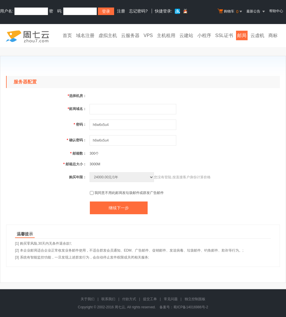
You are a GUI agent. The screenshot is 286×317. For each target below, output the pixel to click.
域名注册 (85, 35)
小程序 (204, 35)
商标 (273, 35)
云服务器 (130, 35)
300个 (94, 153)
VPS (148, 35)
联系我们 (108, 299)
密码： (80, 124)
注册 (121, 11)
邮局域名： (77, 109)
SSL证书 (224, 35)
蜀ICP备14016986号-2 (190, 307)
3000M (95, 164)
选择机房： (77, 96)
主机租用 (166, 35)
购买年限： (77, 177)
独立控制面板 (195, 299)
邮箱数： (78, 153)
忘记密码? (138, 11)
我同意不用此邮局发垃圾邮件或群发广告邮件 (129, 193)
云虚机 (257, 35)
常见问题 (171, 299)
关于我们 (87, 299)
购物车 (231, 11)
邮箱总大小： (74, 164)
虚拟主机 (108, 35)
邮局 (241, 35)
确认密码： (76, 140)
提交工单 (150, 299)
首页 (67, 35)
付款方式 (129, 299)
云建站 (186, 35)
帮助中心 (276, 11)
